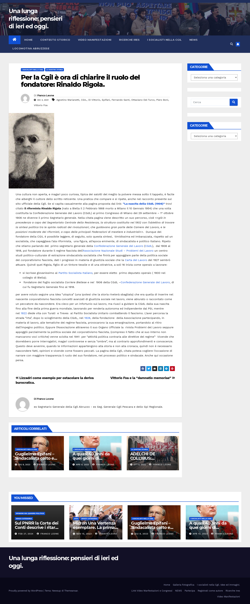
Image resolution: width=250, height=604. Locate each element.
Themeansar (71, 590)
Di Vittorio (94, 99)
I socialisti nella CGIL (164, 39)
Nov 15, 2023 (84, 534)
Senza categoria (24, 519)
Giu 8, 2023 (141, 534)
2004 (76, 519)
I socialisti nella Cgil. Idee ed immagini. (218, 584)
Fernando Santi (121, 99)
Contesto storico (55, 39)
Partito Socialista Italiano (76, 273)
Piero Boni (162, 99)
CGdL (148, 246)
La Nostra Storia (54, 70)
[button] (231, 44)
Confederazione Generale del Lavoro (118, 246)
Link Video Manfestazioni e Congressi (151, 590)
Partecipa (190, 590)
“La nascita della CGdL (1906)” (144, 203)
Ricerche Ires (129, 39)
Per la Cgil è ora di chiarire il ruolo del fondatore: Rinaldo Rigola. (80, 81)
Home (28, 39)
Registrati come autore (210, 590)
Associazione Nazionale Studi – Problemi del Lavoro (118, 250)
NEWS (193, 39)
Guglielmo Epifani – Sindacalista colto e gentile (34, 458)
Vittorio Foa (41, 105)
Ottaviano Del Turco (143, 99)
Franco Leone (45, 95)
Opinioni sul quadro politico (30, 513)
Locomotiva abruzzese (30, 48)
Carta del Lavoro (136, 260)
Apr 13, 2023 (200, 534)
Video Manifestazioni (94, 39)
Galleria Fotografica (183, 584)
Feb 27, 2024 (25, 534)
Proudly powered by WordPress (26, 590)
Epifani (106, 99)
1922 (24, 313)
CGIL (84, 99)
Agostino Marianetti (67, 99)
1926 (87, 318)
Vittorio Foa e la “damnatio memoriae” (142, 378)
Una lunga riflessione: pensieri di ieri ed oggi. (35, 18)
